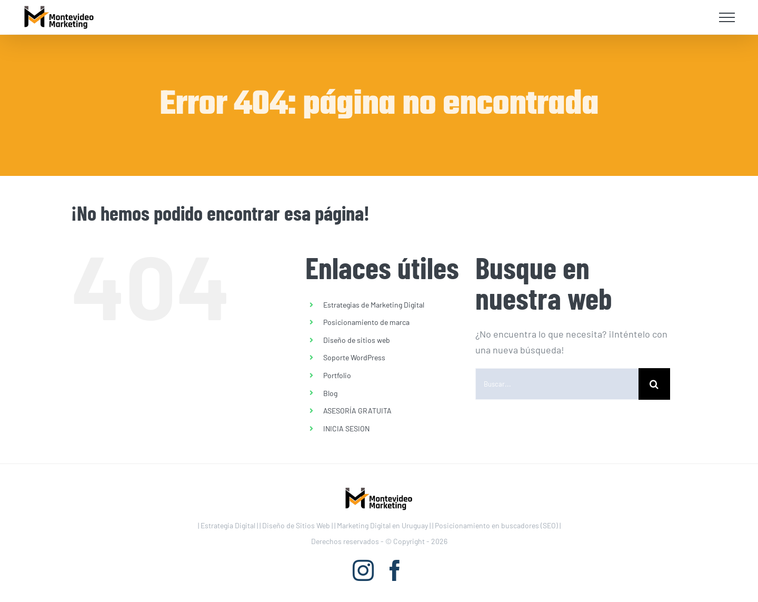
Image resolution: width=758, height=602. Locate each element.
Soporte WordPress (354, 357)
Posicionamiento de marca (366, 322)
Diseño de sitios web (356, 339)
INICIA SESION (346, 428)
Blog (330, 393)
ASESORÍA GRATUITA (357, 410)
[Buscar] (654, 384)
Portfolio (337, 375)
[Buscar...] (557, 384)
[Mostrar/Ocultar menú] (727, 17)
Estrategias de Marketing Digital (373, 304)
